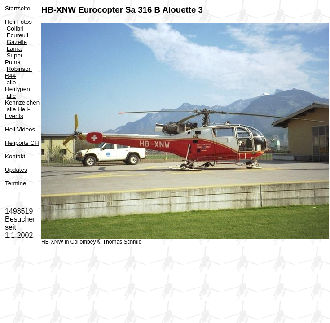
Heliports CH (22, 143)
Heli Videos (20, 129)
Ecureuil (17, 35)
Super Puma (13, 58)
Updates (16, 169)
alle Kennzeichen (22, 99)
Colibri (15, 28)
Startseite (17, 8)
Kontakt (15, 156)
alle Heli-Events (17, 112)
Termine (15, 183)
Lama (14, 48)
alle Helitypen (17, 85)
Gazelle (17, 42)
